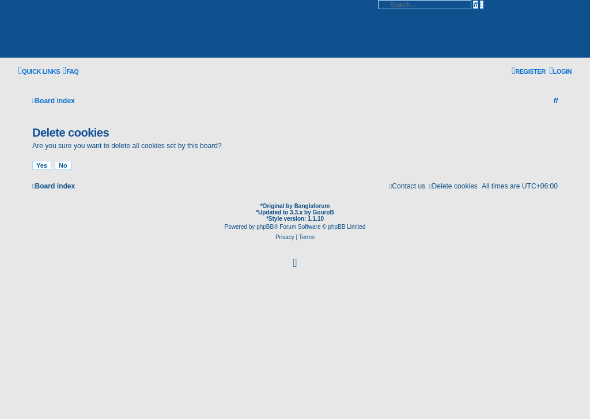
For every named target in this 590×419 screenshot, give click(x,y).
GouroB (323, 212)
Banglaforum (312, 206)
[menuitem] (70, 71)
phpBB (265, 227)
